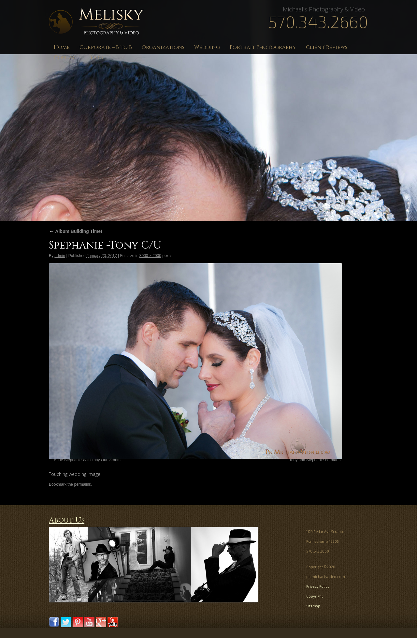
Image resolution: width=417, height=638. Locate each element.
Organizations (163, 47)
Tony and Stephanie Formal (313, 460)
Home (62, 47)
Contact (66, 57)
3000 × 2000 (150, 255)
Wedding (207, 47)
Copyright (314, 596)
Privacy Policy (317, 586)
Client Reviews (326, 47)
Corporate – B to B (105, 47)
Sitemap (313, 606)
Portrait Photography (263, 47)
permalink (82, 484)
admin (59, 255)
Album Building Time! (75, 231)
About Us (66, 520)
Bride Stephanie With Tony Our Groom (87, 460)
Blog (96, 57)
